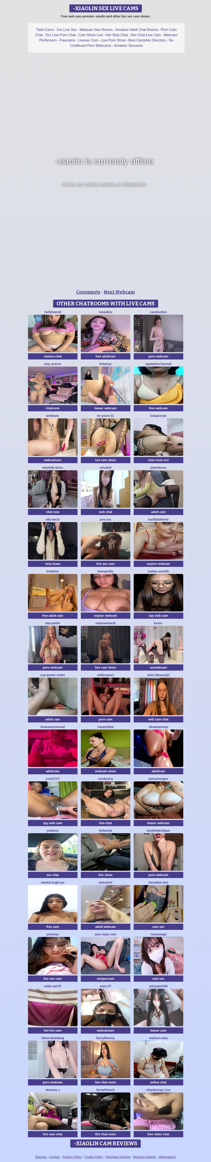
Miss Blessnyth (158, 675)
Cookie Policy (94, 1157)
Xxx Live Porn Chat (60, 35)
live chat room (105, 1082)
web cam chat (158, 719)
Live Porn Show (113, 40)
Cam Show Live (90, 35)
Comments (88, 292)
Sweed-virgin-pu (52, 882)
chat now (52, 512)
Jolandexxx (158, 467)
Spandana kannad (158, 364)
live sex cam (105, 564)
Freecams (67, 40)
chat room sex (158, 460)
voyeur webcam (158, 564)
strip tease (52, 564)
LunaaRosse (158, 415)
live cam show (105, 667)
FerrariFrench (105, 1090)
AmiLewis (52, 415)
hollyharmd (52, 312)
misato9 (105, 467)
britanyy (105, 364)
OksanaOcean (158, 727)
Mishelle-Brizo (52, 467)
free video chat (158, 1134)
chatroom (53, 408)
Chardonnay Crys (158, 1090)
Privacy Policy (72, 1157)
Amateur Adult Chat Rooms (136, 30)
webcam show (105, 771)
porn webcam (158, 356)
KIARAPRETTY (105, 571)
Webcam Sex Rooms (96, 30)
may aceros (52, 364)
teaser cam (158, 1030)
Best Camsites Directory (147, 40)
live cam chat (52, 1134)
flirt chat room (105, 1134)
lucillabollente (158, 519)
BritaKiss (52, 571)
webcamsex (52, 460)
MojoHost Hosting (118, 1157)
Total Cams (45, 30)
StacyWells (52, 623)
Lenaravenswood (53, 727)
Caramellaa (105, 727)
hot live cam (53, 1030)
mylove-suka (158, 1038)
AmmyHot (105, 882)
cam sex (158, 927)
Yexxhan (52, 934)
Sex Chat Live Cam (146, 35)
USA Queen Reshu (52, 675)
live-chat (105, 823)
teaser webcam (105, 408)
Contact (54, 1157)
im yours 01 (105, 415)
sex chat (52, 875)
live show (105, 875)
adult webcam (105, 927)
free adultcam (105, 356)
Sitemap (40, 1157)
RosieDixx (105, 312)
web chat (105, 512)
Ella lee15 (52, 519)
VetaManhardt (105, 623)
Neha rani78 (52, 986)
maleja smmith (158, 571)
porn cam (105, 719)
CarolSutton (158, 312)
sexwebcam (158, 667)
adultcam (52, 771)
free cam (52, 927)
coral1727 (53, 778)
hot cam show (105, 460)
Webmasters (167, 1157)
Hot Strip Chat (117, 35)
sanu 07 (105, 986)
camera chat (53, 356)
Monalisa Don (158, 882)
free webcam (158, 408)
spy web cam (158, 615)
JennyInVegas (158, 778)
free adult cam (52, 615)
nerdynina (105, 778)
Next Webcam (119, 292)
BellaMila (105, 830)
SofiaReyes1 (105, 675)
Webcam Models (144, 1157)
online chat (158, 1082)
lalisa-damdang (52, 1038)
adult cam (158, 512)
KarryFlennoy (105, 1038)
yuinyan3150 (158, 986)
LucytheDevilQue (158, 830)
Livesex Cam (88, 40)
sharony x (52, 1090)
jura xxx (105, 519)
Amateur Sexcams (128, 45)
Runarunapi (158, 934)
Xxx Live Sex (66, 30)
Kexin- (158, 623)
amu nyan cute (105, 934)
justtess (53, 830)
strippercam (105, 978)
